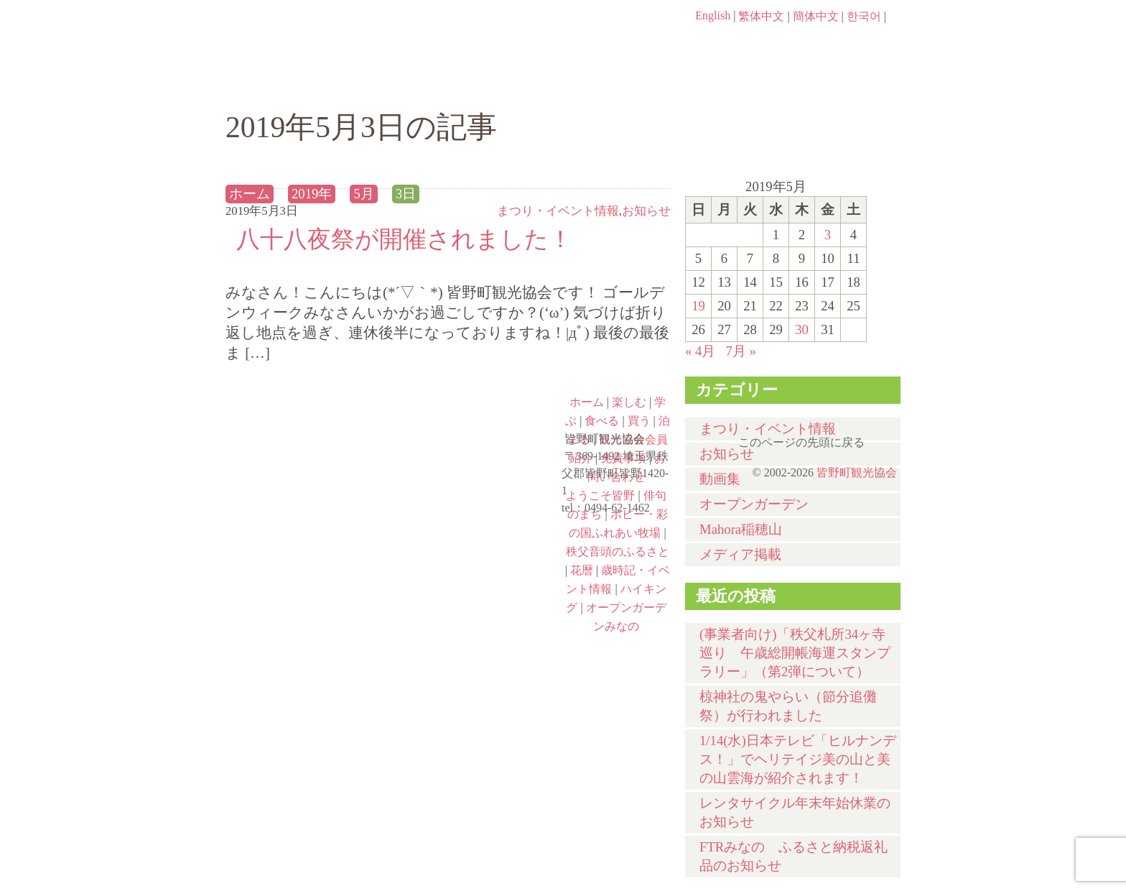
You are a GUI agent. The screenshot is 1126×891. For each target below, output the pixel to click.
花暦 (581, 570)
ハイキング (308, 607)
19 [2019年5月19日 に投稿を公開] (698, 305)
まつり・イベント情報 (558, 211)
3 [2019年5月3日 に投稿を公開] (827, 234)
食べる (611, 84)
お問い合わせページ (818, 43)
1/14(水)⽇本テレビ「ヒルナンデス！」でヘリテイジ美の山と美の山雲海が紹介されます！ (797, 759)
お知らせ (646, 211)
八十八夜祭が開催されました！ (404, 239)
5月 (363, 193)
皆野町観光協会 (856, 472)
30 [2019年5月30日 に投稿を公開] (802, 329)
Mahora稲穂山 (740, 529)
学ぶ (496, 84)
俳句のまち (478, 422)
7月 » (740, 351)
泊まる (843, 84)
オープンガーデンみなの (478, 607)
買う (727, 84)
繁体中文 (761, 16)
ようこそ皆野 (308, 422)
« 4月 (700, 351)
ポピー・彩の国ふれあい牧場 (308, 545)
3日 (406, 193)
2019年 (312, 193)
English (712, 15)
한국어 (864, 16)
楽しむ (380, 84)
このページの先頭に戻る (886, 437)
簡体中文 (816, 16)
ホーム (273, 84)
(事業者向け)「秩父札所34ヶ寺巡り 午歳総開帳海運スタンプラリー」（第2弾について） (794, 653)
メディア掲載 (740, 554)
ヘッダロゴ (322, 36)
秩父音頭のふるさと (478, 545)
